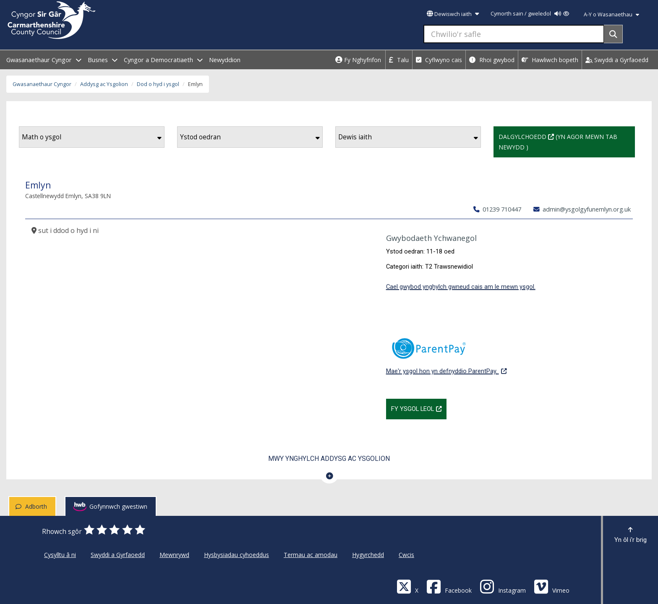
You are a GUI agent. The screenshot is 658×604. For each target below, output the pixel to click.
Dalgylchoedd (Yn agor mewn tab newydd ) (558, 141)
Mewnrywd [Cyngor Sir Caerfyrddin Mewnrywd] (174, 555)
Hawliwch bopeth (550, 60)
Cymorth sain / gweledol (530, 13)
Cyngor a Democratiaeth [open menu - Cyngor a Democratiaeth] (163, 60)
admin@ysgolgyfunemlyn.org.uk (582, 209)
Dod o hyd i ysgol (158, 84)
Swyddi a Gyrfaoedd (616, 60)
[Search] (613, 34)
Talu (399, 60)
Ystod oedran (250, 137)
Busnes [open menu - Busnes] (103, 60)
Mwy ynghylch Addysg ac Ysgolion (329, 459)
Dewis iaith (408, 137)
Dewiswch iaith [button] (453, 14)
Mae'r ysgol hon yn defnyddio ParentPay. (446, 351)
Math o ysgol (92, 137)
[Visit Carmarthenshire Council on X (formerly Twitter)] (407, 586)
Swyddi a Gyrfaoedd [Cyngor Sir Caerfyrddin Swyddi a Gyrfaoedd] (118, 555)
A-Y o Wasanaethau (611, 14)
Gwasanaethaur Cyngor (42, 84)
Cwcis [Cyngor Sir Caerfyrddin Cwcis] (406, 555)
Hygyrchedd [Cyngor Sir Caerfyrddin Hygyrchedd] (368, 555)
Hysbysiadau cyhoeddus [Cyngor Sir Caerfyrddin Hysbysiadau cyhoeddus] (236, 555)
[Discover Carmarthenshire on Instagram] (503, 586)
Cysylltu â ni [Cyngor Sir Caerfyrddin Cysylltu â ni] (60, 555)
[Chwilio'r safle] (513, 34)
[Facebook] (449, 586)
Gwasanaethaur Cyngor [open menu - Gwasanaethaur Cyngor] (43, 60)
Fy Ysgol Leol (418, 408)
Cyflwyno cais (439, 60)
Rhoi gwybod (491, 60)
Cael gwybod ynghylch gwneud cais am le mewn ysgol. (460, 286)
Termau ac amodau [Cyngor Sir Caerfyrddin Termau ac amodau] (310, 555)
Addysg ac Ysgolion (104, 84)
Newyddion (224, 60)
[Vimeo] (552, 586)
